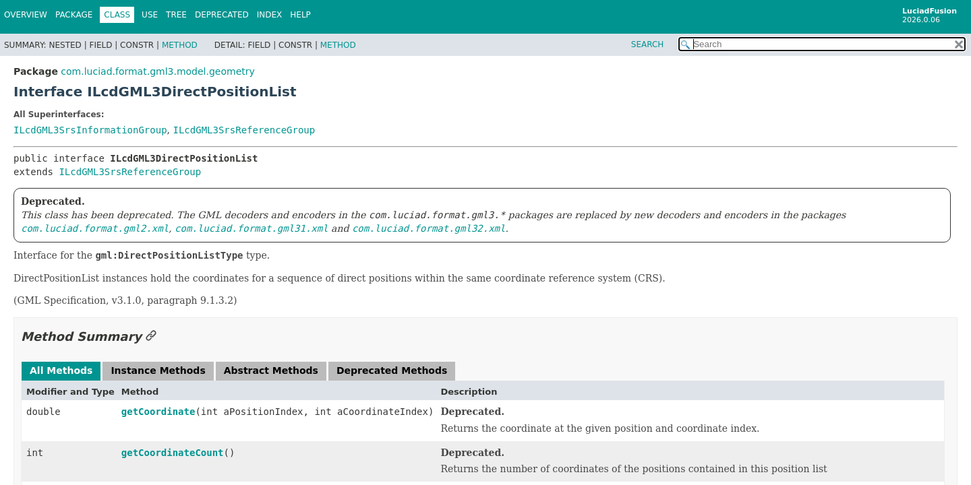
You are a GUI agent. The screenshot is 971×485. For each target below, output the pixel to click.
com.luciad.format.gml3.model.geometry (157, 71)
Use (150, 15)
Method (180, 45)
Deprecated (222, 15)
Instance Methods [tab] (158, 370)
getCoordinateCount (172, 452)
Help (300, 15)
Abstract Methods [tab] (271, 370)
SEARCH (647, 44)
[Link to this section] (151, 336)
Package (73, 15)
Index (270, 15)
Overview (25, 15)
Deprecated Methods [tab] (391, 370)
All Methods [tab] (61, 370)
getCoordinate (158, 411)
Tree (176, 15)
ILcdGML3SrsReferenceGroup (244, 130)
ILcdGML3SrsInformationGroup (90, 130)
